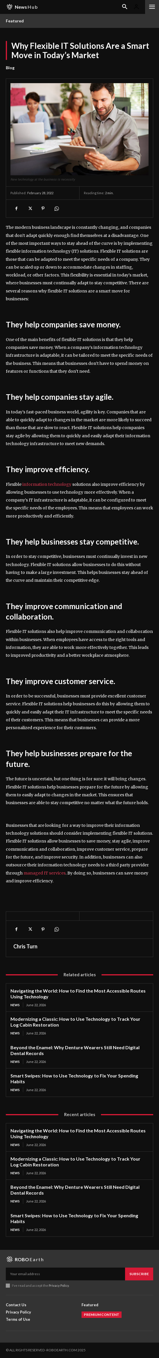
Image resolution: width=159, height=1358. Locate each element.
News (15, 1005)
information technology (46, 484)
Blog (10, 68)
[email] (65, 1274)
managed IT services (45, 873)
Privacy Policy (59, 1285)
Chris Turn (25, 946)
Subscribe (139, 1274)
